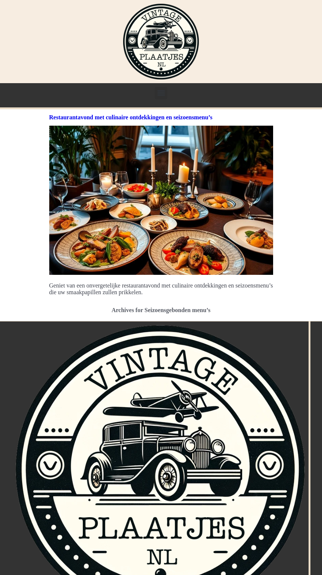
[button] (161, 93)
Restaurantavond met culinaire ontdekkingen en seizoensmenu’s (131, 117)
